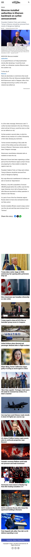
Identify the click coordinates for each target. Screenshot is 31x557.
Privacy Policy (21, 540)
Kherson (3, 73)
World (3, 7)
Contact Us (9, 540)
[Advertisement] (15, 105)
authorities (4, 58)
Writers (15, 540)
